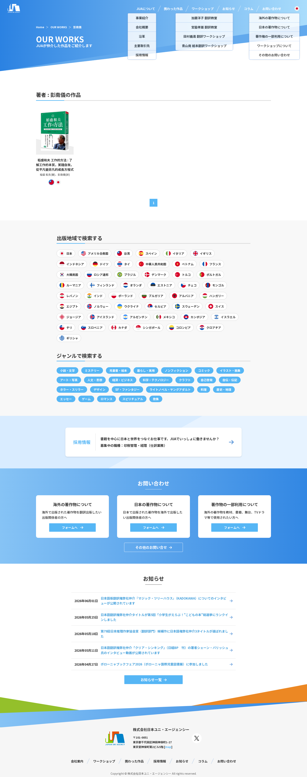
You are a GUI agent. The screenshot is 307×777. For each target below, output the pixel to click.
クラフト (185, 380)
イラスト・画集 (230, 370)
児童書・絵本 (118, 370)
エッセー (66, 399)
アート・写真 (69, 380)
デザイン (99, 389)
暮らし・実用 (146, 370)
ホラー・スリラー (72, 389)
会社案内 (77, 761)
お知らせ (228, 8)
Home (40, 27)
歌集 (156, 399)
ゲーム (86, 399)
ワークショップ (203, 8)
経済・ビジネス (122, 380)
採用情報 (160, 761)
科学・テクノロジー (156, 380)
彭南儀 (77, 27)
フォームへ (70, 527)
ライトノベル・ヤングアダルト (170, 389)
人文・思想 (95, 380)
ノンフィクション (176, 370)
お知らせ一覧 (151, 679)
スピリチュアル (132, 399)
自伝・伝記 (229, 380)
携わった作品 (173, 8)
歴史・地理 (224, 389)
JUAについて (145, 8)
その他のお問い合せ (151, 547)
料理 (204, 389)
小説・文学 (67, 370)
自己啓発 (206, 380)
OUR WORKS (59, 27)
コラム (248, 8)
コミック (204, 370)
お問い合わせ (271, 8)
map (168, 747)
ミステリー (92, 370)
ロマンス (106, 399)
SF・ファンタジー (127, 389)
